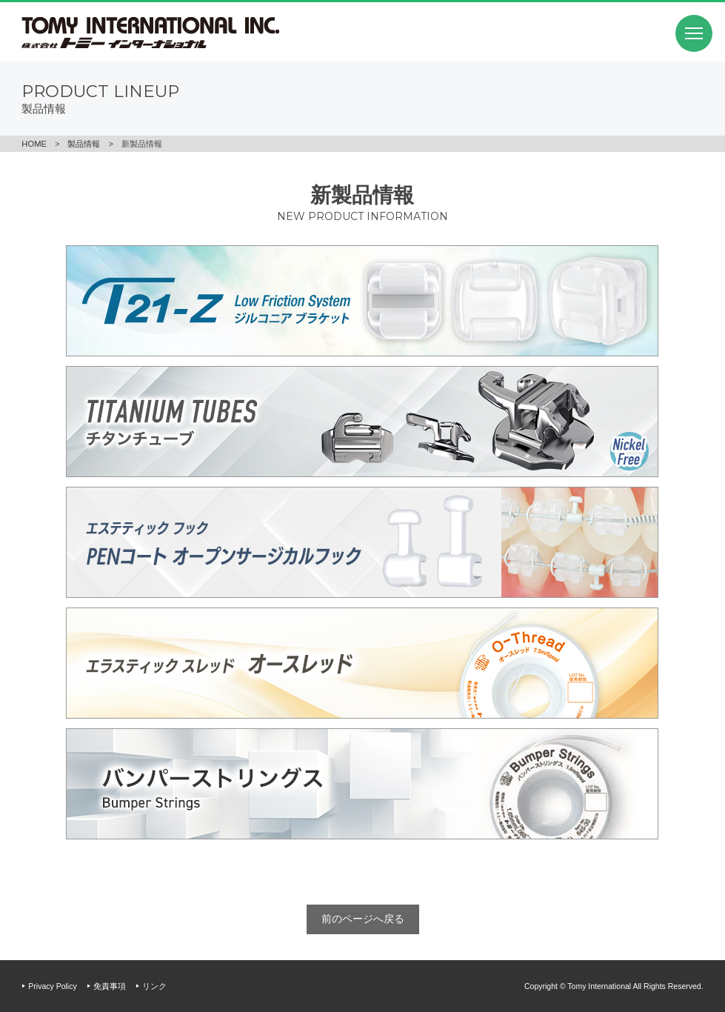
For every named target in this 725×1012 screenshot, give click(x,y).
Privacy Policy (52, 986)
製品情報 (83, 143)
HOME (34, 143)
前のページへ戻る (362, 919)
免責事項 (109, 986)
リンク (154, 986)
